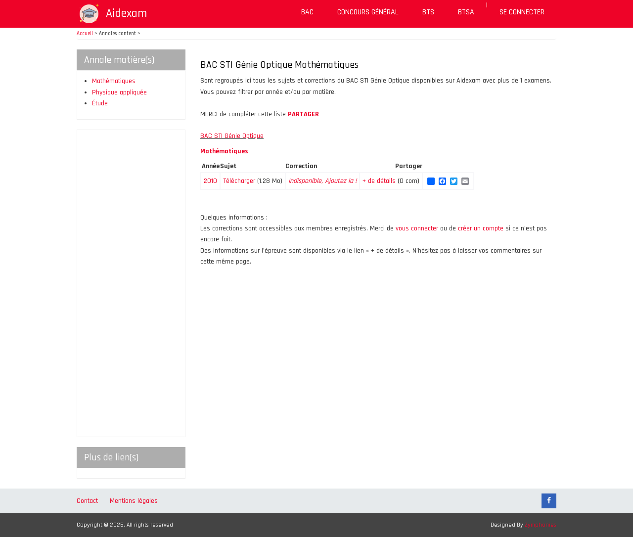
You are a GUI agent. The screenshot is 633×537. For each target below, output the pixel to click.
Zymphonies (540, 525)
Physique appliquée (119, 92)
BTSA (466, 12)
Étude (100, 103)
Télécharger (239, 181)
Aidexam (126, 13)
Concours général (368, 12)
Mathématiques (114, 81)
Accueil (85, 33)
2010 (210, 181)
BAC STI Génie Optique (232, 136)
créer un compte (480, 228)
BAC (307, 12)
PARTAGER (303, 114)
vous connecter (417, 228)
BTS (428, 12)
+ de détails (380, 181)
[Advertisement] (131, 283)
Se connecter (521, 12)
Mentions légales (134, 500)
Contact (87, 500)
